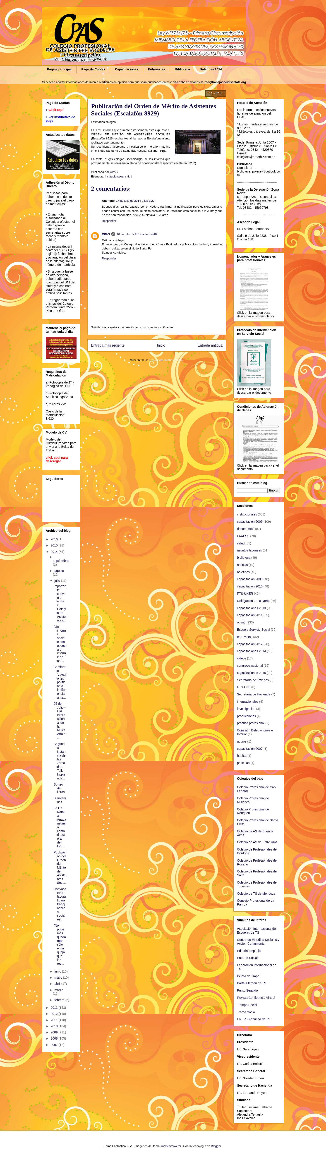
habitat (242, 755)
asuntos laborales (249, 550)
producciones (246, 716)
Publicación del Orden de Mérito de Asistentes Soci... (60, 867)
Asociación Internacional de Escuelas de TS (256, 930)
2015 (55, 545)
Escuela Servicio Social (253, 629)
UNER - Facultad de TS (253, 1019)
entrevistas (244, 637)
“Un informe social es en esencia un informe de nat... (60, 644)
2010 (55, 1026)
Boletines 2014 (211, 69)
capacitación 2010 (250, 586)
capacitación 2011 (250, 615)
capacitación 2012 (250, 644)
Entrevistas (156, 69)
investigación (246, 709)
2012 (55, 1014)
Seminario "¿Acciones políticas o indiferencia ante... (60, 682)
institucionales (114, 176)
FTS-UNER (245, 593)
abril (57, 983)
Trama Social (246, 1012)
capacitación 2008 (250, 579)
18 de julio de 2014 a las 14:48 (137, 234)
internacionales (247, 701)
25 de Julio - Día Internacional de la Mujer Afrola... (60, 721)
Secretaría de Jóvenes (253, 680)
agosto (59, 571)
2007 (55, 1045)
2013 (55, 1007)
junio (58, 971)
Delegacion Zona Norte (253, 601)
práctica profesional (250, 723)
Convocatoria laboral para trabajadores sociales (60, 904)
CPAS (106, 234)
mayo (58, 977)
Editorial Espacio (249, 951)
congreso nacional (250, 665)
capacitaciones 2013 (251, 608)
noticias (242, 565)
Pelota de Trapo (248, 976)
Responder (109, 221)
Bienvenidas (60, 800)
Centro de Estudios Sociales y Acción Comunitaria (258, 941)
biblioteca (243, 557)
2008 (55, 1038)
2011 (55, 1020)
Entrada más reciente (108, 345)
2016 (55, 539)
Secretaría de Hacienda (253, 694)
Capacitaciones (126, 69)
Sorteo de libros (59, 788)
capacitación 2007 (250, 748)
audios (241, 741)
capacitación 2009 (250, 521)
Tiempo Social (247, 1005)
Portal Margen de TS (251, 983)
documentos (245, 529)
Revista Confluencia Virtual (256, 997)
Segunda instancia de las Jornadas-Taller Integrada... (59, 761)
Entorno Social (247, 958)
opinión (242, 622)
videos (241, 658)
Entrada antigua (210, 345)
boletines (243, 572)
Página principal (59, 69)
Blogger (216, 1146)
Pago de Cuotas (93, 69)
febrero (59, 1000)
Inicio (161, 345)
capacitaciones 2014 (251, 651)
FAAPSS (243, 536)
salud (128, 176)
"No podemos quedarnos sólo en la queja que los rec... (60, 944)
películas (243, 763)
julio (57, 580)
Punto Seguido (247, 990)
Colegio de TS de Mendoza (256, 893)
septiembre (61, 561)
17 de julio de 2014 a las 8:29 (135, 200)
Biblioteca (182, 69)
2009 (55, 1032)
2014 (55, 552)
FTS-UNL (243, 687)
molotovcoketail (171, 1146)
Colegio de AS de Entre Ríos (257, 842)
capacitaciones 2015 (251, 673)
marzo (58, 990)
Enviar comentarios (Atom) (166, 360)
